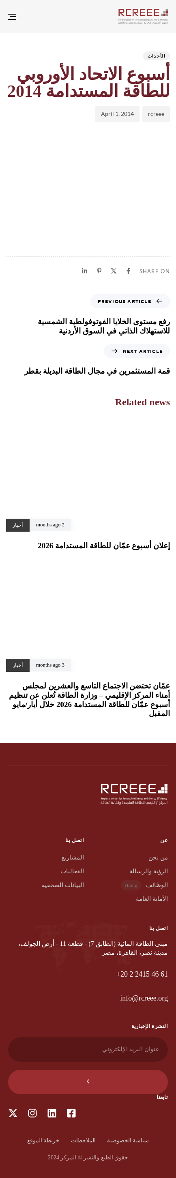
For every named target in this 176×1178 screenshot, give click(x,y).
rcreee (156, 113)
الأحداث (156, 55)
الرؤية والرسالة (148, 871)
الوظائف (144, 885)
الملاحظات (83, 1140)
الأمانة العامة (152, 899)
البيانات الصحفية (63, 885)
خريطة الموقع (43, 1140)
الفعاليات (72, 871)
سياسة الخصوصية (128, 1140)
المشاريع (73, 857)
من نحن (158, 857)
